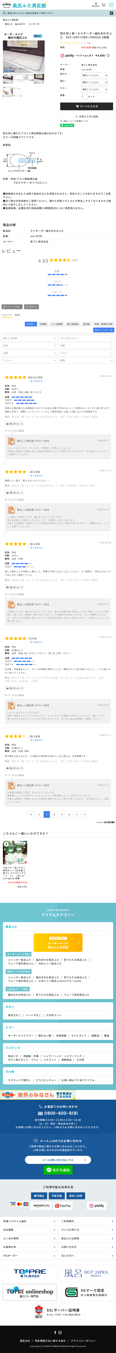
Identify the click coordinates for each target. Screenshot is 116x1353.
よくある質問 (11, 1238)
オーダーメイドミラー (21, 1035)
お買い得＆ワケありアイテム (78, 1080)
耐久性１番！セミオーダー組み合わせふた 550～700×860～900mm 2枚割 (53, 485)
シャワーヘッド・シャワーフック (62, 1056)
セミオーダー (35, 24)
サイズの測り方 (70, 1229)
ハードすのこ (33, 1015)
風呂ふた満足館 (10, 19)
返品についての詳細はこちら (75, 121)
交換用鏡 (61, 1035)
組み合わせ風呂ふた (47, 959)
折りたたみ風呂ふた (75, 959)
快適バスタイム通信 (14, 1221)
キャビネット (79, 1035)
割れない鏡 (44, 1035)
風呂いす (13, 1056)
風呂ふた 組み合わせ (15, 24)
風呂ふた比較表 (70, 1238)
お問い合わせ (69, 1247)
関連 (106, 1035)
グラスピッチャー (46, 1080)
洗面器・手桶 (31, 1056)
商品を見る (22, 886)
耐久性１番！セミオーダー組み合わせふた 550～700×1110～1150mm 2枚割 (54, 580)
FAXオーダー (10, 1255)
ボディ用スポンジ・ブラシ (23, 1059)
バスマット (50, 1059)
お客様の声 (9, 1247)
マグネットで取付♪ (19, 1080)
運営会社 (25, 1340)
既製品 (95, 1035)
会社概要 (8, 1229)
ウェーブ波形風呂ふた (21, 963)
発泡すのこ (14, 1015)
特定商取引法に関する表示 (50, 1340)
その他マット (53, 1015)
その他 (80, 1059)
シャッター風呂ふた (19, 959)
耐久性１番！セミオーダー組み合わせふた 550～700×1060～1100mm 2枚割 (54, 416)
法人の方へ (67, 1255)
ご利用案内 (67, 1221)
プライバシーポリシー (83, 1340)
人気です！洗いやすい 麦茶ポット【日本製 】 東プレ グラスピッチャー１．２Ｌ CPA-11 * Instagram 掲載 (15, 873)
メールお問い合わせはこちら (58, 1159)
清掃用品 (66, 1059)
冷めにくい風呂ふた (50, 963)
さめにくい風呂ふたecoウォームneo (59, 980)
